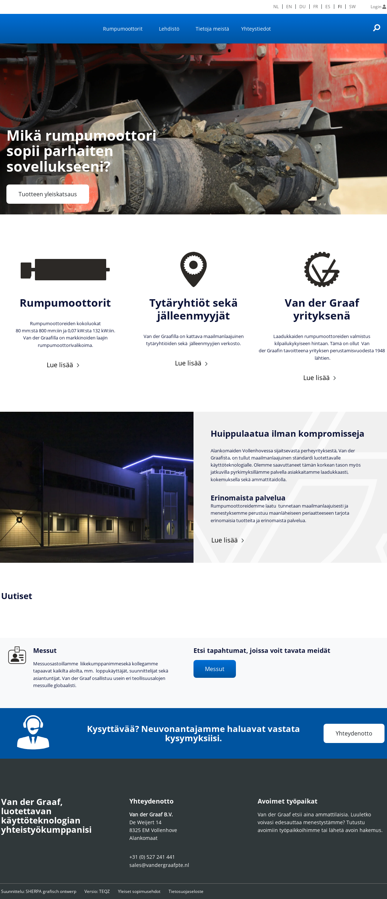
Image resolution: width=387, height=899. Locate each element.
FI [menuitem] (340, 7)
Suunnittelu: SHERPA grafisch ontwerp (38, 891)
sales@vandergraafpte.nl (159, 865)
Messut (215, 669)
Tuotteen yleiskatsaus (48, 194)
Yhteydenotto (354, 733)
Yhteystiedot (256, 28)
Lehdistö (169, 28)
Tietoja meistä (212, 28)
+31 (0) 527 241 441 (152, 856)
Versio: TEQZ (103, 891)
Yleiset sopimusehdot (151, 891)
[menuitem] (276, 6)
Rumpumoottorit (123, 28)
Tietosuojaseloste (204, 891)
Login (378, 7)
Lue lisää (60, 364)
